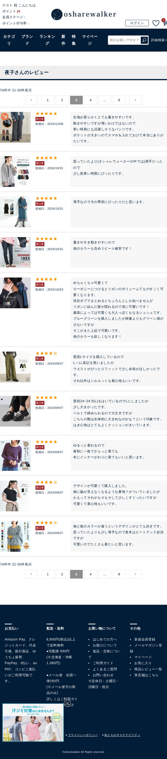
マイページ (143, 657)
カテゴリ (9, 40)
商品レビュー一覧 (148, 669)
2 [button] (62, 100)
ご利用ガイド (103, 663)
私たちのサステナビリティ (122, 735)
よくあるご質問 (105, 669)
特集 (74, 40)
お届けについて (105, 645)
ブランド (27, 40)
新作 (63, 40)
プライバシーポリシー (83, 735)
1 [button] (48, 100)
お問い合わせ (103, 675)
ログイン (137, 23)
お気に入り (143, 663)
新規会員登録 (144, 639)
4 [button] (91, 100)
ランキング (47, 40)
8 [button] (119, 100)
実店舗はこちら (146, 675)
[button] (31, 100)
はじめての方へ (105, 639)
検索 (144, 40)
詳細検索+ (159, 40)
